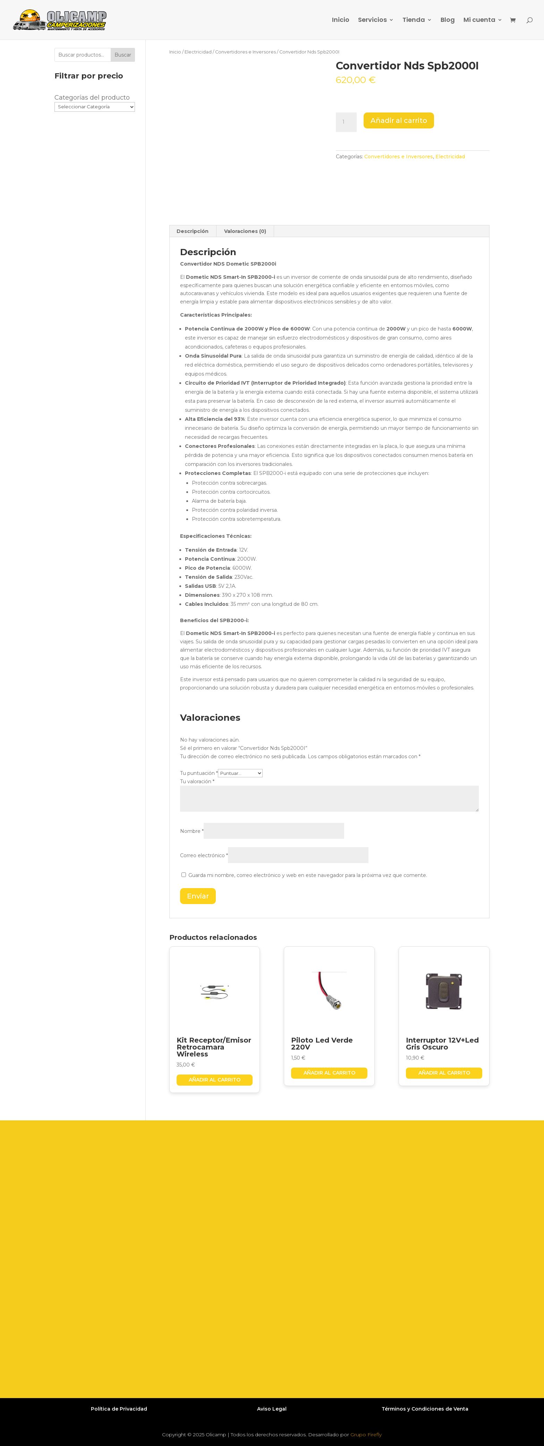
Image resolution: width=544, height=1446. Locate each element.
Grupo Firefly (366, 1434)
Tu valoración (197, 781)
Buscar (122, 55)
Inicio (340, 20)
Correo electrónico (204, 855)
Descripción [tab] (193, 231)
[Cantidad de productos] (346, 122)
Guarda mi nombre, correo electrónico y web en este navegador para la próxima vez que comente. (307, 875)
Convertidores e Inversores (245, 52)
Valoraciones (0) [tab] (245, 231)
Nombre (192, 831)
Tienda (413, 20)
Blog (448, 20)
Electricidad (198, 52)
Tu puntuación (199, 773)
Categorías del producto (92, 97)
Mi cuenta (479, 20)
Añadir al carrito (399, 120)
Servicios (372, 20)
